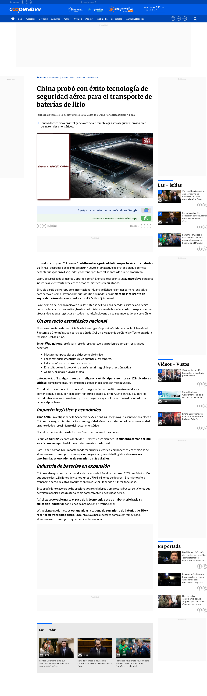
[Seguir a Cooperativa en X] (26, 2)
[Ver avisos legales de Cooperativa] (173, 21)
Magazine (30, 19)
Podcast (89, 19)
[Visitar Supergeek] (184, 21)
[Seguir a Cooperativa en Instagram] (30, 2)
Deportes (43, 19)
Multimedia (102, 19)
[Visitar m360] (179, 21)
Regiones (55, 19)
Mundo (67, 19)
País (20, 19)
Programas (116, 19)
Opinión (78, 19)
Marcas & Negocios (135, 19)
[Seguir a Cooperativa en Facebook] (22, 2)
